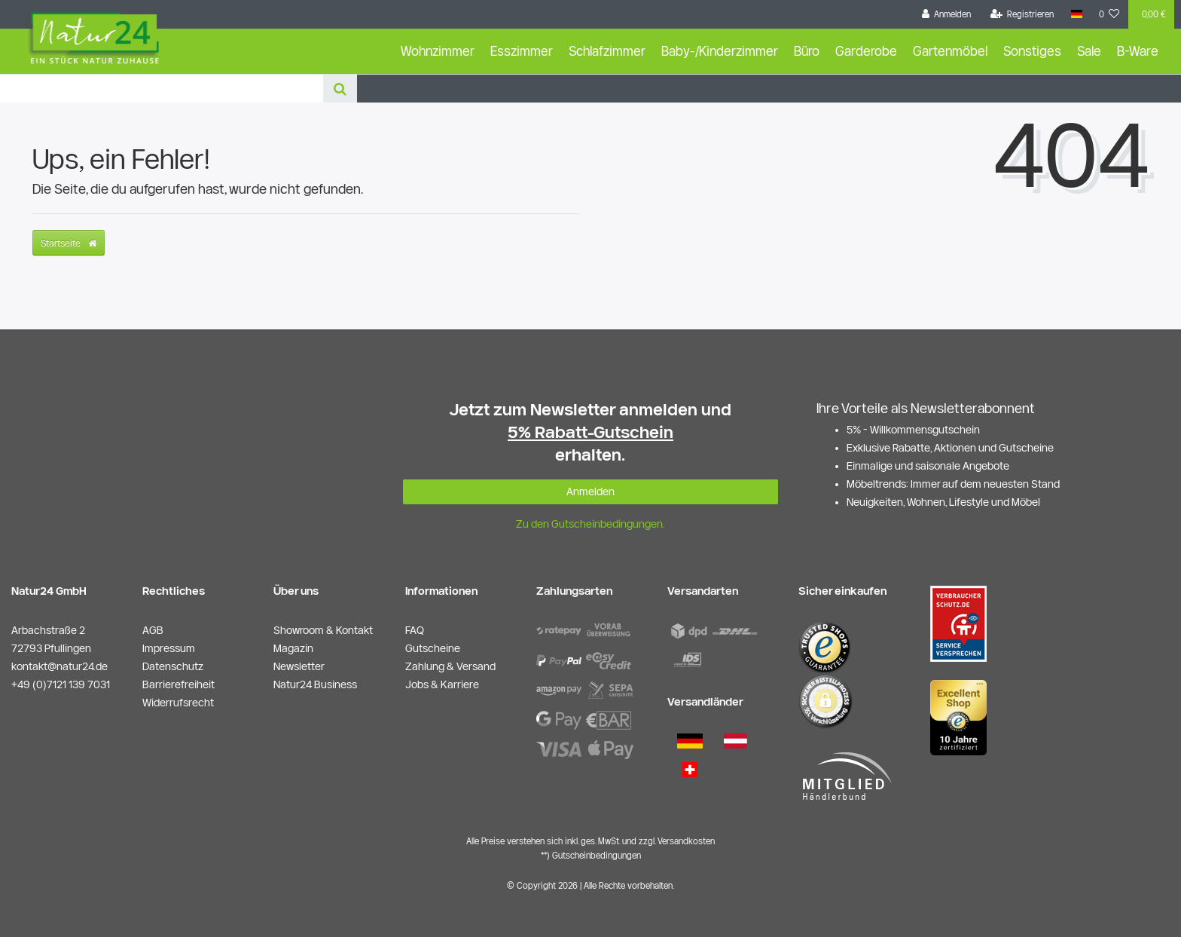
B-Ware (1137, 51)
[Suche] (340, 89)
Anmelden (590, 491)
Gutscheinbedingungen (596, 855)
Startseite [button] (68, 242)
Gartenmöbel (950, 51)
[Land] (1076, 14)
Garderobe (866, 51)
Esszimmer (521, 51)
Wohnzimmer (438, 51)
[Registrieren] (1022, 14)
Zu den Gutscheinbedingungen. (590, 524)
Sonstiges (1032, 51)
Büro (806, 51)
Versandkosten (686, 841)
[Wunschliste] (1109, 14)
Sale (1089, 51)
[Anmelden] (947, 14)
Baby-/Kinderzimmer (719, 51)
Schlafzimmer (607, 51)
